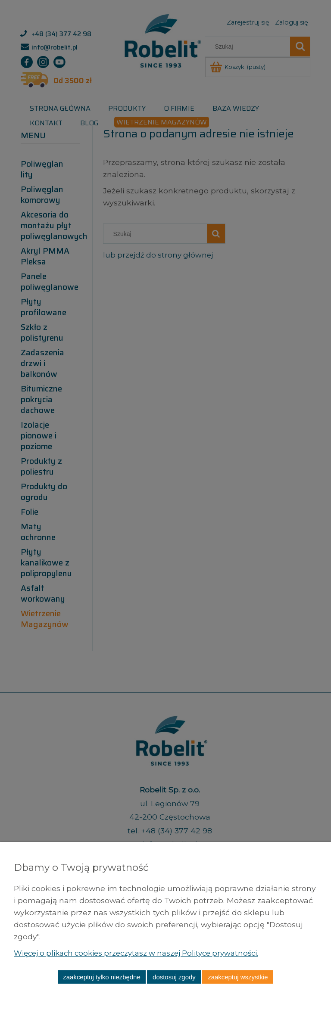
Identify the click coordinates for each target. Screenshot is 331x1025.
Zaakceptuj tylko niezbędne (101, 977)
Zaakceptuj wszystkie (238, 977)
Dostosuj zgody (174, 977)
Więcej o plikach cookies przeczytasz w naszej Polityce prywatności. (143, 952)
